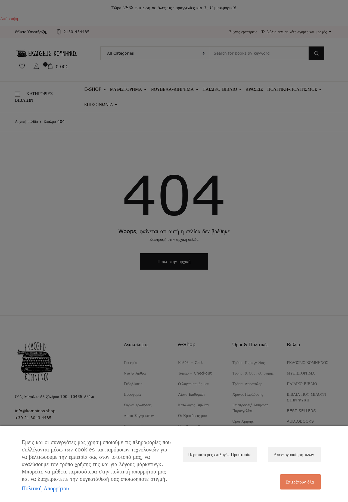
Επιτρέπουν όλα (299, 482)
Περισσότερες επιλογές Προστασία (219, 454)
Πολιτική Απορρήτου (45, 488)
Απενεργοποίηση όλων (294, 454)
